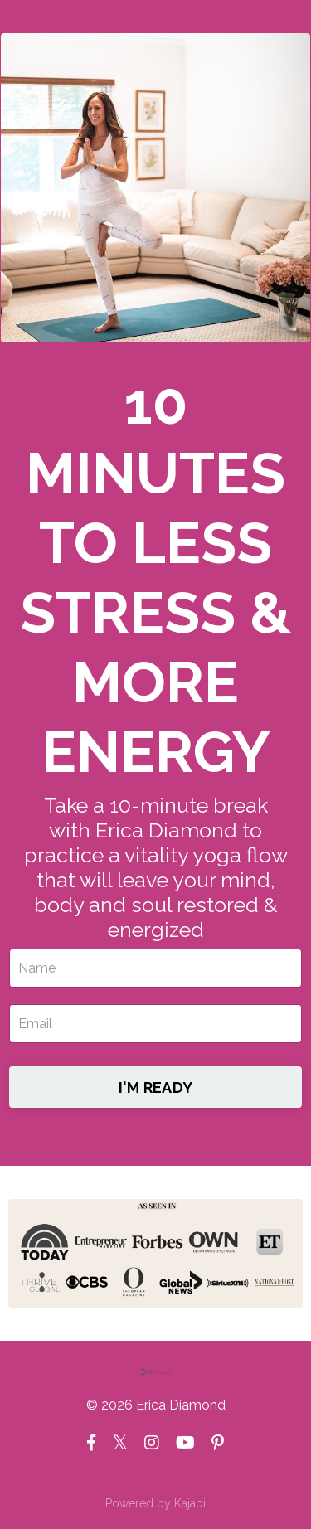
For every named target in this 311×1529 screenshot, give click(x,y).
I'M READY (155, 1087)
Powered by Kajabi (155, 1503)
